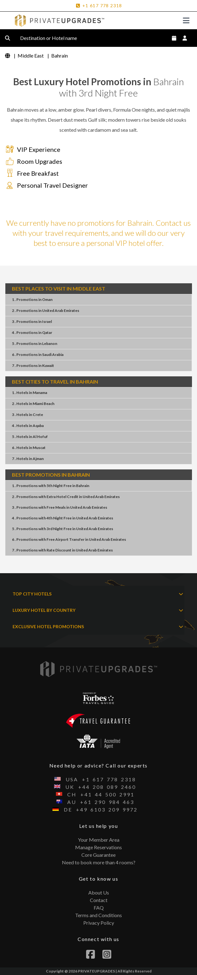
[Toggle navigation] (186, 20)
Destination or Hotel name (53, 38)
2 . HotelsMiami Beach (33, 403)
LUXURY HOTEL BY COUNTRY (98, 610)
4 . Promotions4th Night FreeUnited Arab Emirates (62, 518)
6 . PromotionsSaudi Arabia (37, 354)
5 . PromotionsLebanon (34, 343)
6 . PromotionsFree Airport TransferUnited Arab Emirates (69, 539)
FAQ (99, 908)
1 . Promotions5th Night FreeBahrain (50, 485)
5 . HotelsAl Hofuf (30, 436)
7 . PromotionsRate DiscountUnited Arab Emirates (62, 550)
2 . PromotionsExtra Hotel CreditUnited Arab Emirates (66, 496)
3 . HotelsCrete (27, 414)
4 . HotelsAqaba (28, 425)
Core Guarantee (98, 855)
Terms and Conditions (98, 915)
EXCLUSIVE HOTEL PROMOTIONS (98, 626)
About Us (98, 892)
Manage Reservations (98, 847)
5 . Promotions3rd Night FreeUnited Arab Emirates (62, 528)
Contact (98, 900)
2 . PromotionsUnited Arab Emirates (45, 310)
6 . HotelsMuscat (29, 447)
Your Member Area (98, 840)
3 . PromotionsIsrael (32, 321)
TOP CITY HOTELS (98, 594)
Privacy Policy (98, 923)
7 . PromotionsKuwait (33, 365)
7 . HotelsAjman (28, 458)
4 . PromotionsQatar (32, 332)
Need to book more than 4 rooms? (98, 862)
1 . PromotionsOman (32, 299)
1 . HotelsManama (29, 392)
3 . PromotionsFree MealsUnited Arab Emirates (59, 507)
